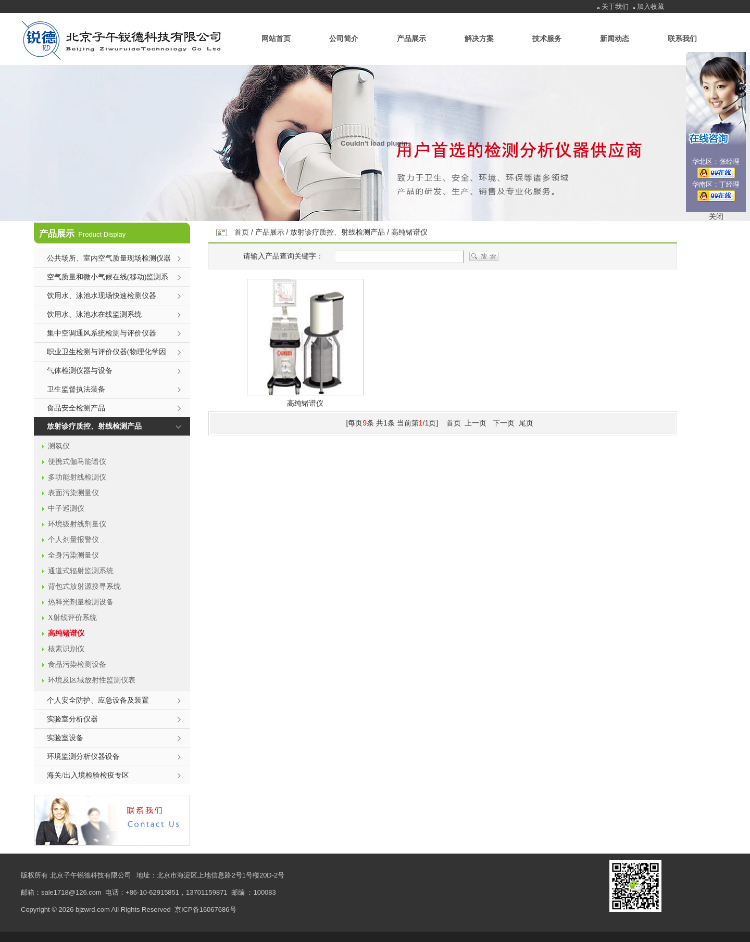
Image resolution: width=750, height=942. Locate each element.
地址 (143, 875)
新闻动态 (614, 38)
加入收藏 (650, 6)
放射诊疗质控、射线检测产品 (337, 232)
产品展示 (411, 38)
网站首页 (276, 38)
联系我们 (682, 38)
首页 (241, 232)
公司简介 (343, 38)
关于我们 (615, 6)
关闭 (716, 216)
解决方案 (479, 38)
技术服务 (546, 38)
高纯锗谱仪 (409, 232)
